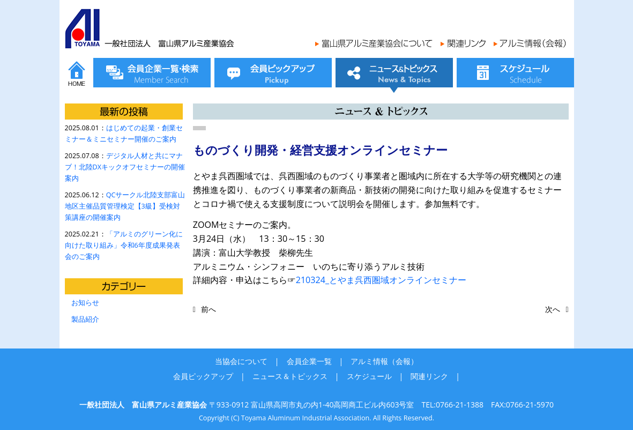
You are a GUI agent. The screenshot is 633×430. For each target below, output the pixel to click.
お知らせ (85, 302)
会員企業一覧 (309, 361)
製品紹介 (85, 319)
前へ (208, 309)
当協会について (241, 361)
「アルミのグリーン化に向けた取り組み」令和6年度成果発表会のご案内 (124, 245)
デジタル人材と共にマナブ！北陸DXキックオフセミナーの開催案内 (125, 167)
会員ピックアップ (203, 376)
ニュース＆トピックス (289, 376)
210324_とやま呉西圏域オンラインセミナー (381, 280)
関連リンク (429, 376)
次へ (552, 309)
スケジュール (369, 376)
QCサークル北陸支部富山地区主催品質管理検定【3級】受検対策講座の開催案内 (125, 206)
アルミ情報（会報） (384, 361)
